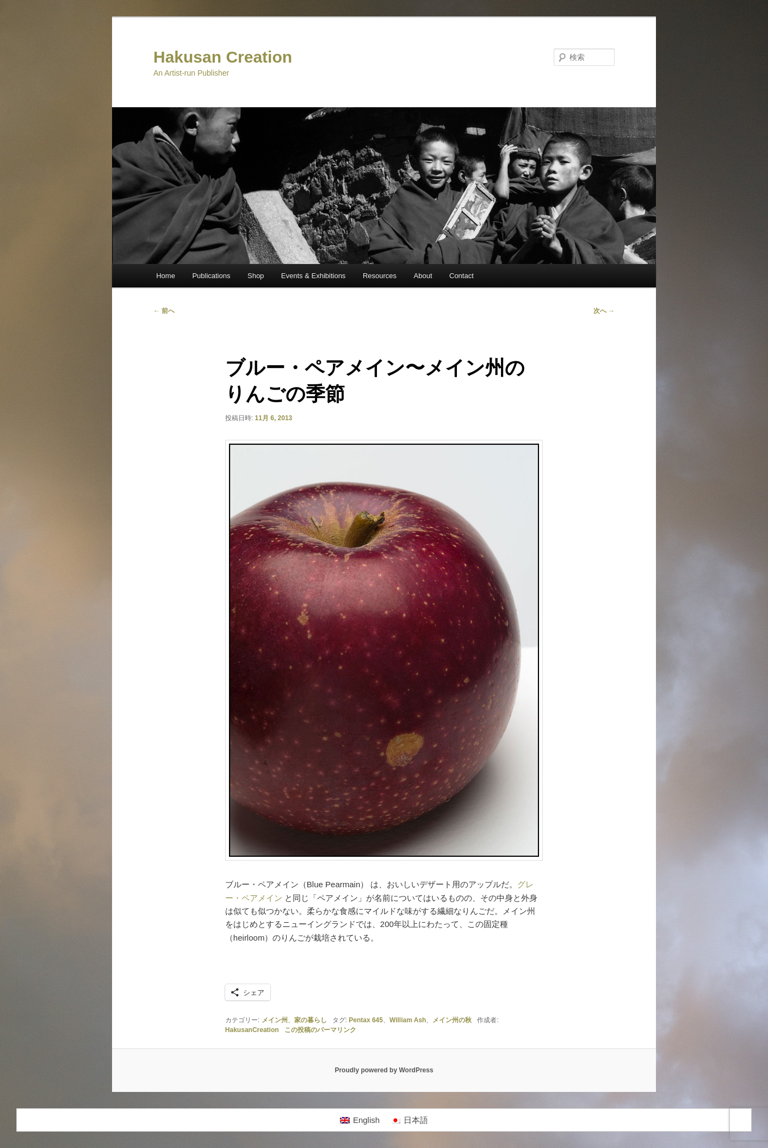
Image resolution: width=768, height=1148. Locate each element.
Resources (380, 276)
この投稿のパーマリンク (320, 1030)
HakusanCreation (252, 1030)
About (423, 276)
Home (165, 276)
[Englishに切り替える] (360, 1120)
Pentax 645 (366, 1020)
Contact (461, 276)
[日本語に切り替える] (409, 1120)
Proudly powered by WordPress (384, 1070)
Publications (211, 276)
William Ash (407, 1020)
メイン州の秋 (452, 1020)
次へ (604, 311)
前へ (164, 311)
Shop (255, 276)
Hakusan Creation (222, 57)
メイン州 (275, 1020)
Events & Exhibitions (313, 276)
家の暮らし (310, 1020)
